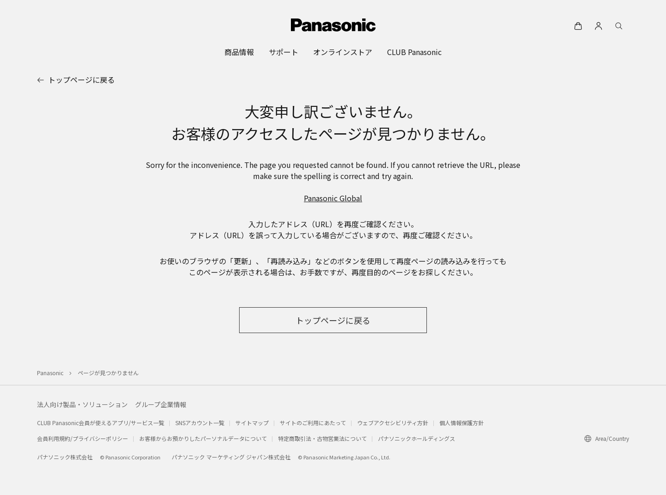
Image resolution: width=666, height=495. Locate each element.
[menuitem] (239, 52)
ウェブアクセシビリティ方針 (392, 423)
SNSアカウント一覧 (199, 423)
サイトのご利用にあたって (313, 423)
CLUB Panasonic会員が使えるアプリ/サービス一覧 (100, 423)
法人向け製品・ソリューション (82, 404)
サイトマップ (252, 423)
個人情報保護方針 (461, 423)
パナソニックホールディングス (416, 438)
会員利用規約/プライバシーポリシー (82, 438)
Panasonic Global (333, 198)
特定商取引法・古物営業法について (322, 438)
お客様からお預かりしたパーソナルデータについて (203, 438)
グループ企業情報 (160, 404)
